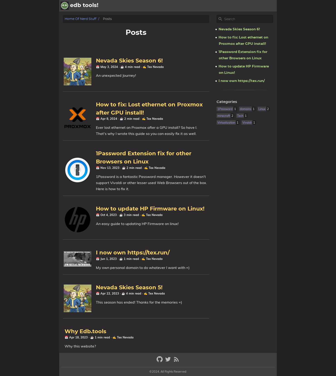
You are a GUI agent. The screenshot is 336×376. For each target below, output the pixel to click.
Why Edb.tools (85, 331)
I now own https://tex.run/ (133, 253)
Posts (251, 5)
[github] (160, 361)
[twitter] (168, 361)
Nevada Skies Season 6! (129, 61)
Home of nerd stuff (80, 19)
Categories (227, 102)
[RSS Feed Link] (176, 361)
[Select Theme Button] (238, 5)
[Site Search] (248, 19)
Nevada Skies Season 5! (129, 287)
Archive (268, 5)
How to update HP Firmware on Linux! (150, 209)
